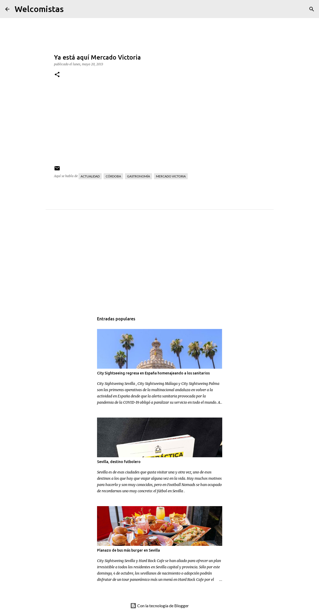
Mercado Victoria (171, 176)
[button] (57, 74)
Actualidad (90, 176)
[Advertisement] (170, 266)
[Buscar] (71, 9)
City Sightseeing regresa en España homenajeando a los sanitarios (153, 373)
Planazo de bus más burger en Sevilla (128, 550)
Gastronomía (138, 176)
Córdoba (113, 176)
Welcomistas (39, 9)
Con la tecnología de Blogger (159, 605)
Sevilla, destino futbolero (119, 462)
